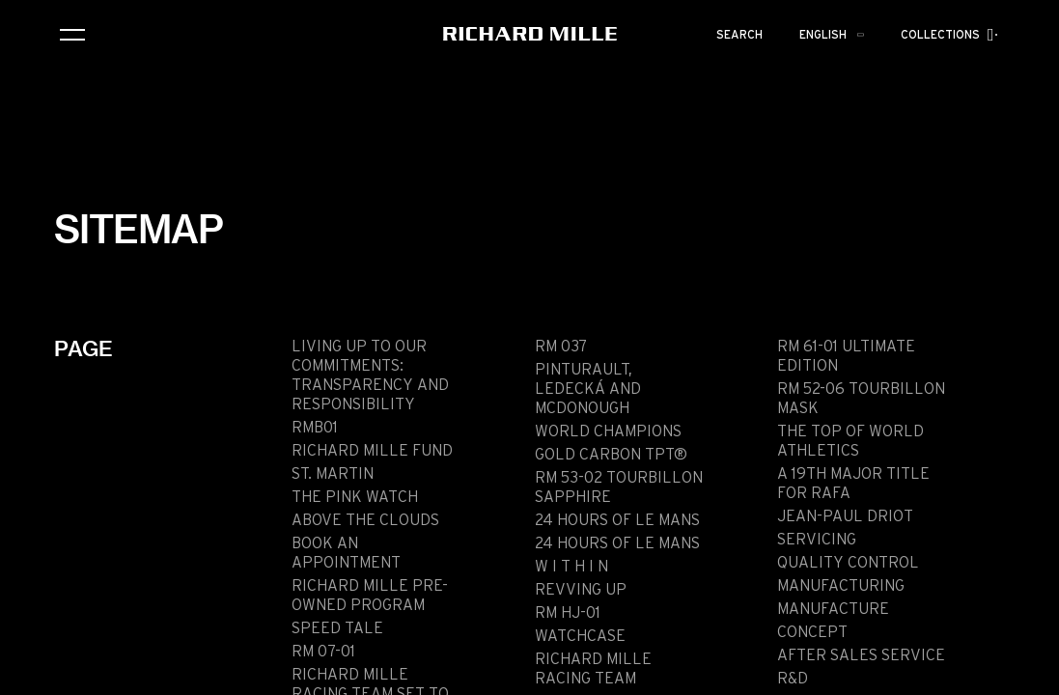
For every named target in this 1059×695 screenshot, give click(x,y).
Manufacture (833, 609)
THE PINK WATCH (355, 497)
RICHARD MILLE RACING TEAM (593, 669)
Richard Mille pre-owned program (370, 595)
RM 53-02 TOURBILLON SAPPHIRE (619, 487)
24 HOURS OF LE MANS (617, 520)
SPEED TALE (337, 628)
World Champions (608, 431)
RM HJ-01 (567, 613)
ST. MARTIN (333, 474)
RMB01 (315, 427)
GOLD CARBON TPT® (611, 454)
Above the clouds (365, 520)
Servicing (816, 539)
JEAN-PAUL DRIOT (845, 516)
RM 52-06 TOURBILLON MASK (861, 398)
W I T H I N (571, 566)
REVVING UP (581, 590)
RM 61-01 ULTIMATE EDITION (846, 356)
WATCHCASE (580, 636)
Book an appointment (346, 553)
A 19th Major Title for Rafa (853, 483)
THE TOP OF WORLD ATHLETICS (850, 441)
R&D (792, 678)
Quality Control (848, 562)
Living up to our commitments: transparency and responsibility (370, 375)
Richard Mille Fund (372, 451)
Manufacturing (841, 586)
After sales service (861, 655)
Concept (812, 632)
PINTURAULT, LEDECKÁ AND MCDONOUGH (588, 389)
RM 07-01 (323, 651)
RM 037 (561, 346)
